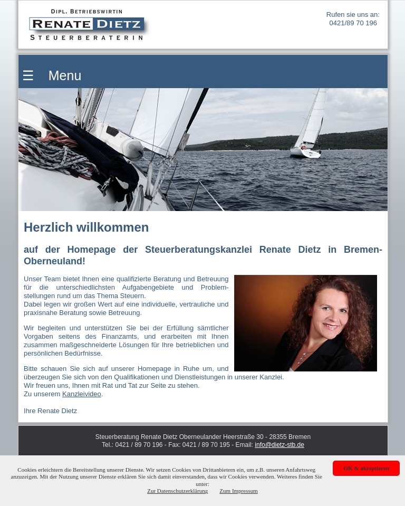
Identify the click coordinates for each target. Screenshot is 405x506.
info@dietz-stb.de (279, 444)
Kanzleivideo (81, 394)
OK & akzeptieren (366, 468)
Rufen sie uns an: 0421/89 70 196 (353, 19)
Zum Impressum (238, 491)
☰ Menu (49, 75)
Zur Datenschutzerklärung (177, 491)
